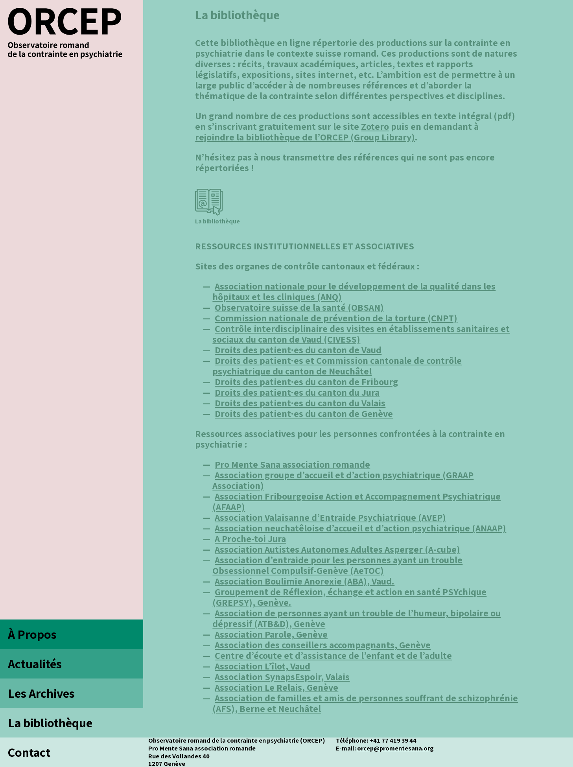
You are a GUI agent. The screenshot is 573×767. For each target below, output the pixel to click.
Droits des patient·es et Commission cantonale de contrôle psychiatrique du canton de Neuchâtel (337, 365)
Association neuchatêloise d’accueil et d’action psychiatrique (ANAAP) (360, 528)
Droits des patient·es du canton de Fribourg (306, 381)
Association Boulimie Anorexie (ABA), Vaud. (304, 581)
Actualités (35, 663)
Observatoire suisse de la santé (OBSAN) (299, 307)
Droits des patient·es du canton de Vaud (298, 349)
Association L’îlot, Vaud (262, 666)
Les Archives (41, 693)
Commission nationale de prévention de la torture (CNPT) (336, 318)
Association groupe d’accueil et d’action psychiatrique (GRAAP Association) (343, 480)
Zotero (375, 126)
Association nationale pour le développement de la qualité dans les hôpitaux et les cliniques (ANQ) (354, 291)
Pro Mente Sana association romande (292, 464)
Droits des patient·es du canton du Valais (300, 402)
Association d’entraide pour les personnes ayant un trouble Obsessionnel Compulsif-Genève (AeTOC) (337, 565)
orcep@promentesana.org (395, 748)
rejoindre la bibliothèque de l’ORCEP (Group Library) (305, 137)
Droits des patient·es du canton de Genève (304, 413)
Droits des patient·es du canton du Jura (297, 392)
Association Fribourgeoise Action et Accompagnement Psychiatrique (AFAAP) (356, 501)
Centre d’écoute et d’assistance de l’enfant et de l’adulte (333, 655)
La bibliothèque (50, 722)
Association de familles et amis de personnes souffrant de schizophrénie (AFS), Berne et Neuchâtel (365, 703)
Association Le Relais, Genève (276, 687)
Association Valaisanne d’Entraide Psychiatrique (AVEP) (330, 517)
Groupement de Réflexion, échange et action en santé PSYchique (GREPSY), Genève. (349, 596)
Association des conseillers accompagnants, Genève (323, 644)
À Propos (32, 634)
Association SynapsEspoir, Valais (282, 676)
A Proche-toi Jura (250, 538)
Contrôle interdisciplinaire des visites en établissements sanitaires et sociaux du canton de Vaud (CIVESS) (361, 333)
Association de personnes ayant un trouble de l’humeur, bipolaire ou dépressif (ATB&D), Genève (356, 618)
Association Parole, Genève (271, 634)
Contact (29, 752)
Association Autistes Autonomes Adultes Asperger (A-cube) (337, 549)
